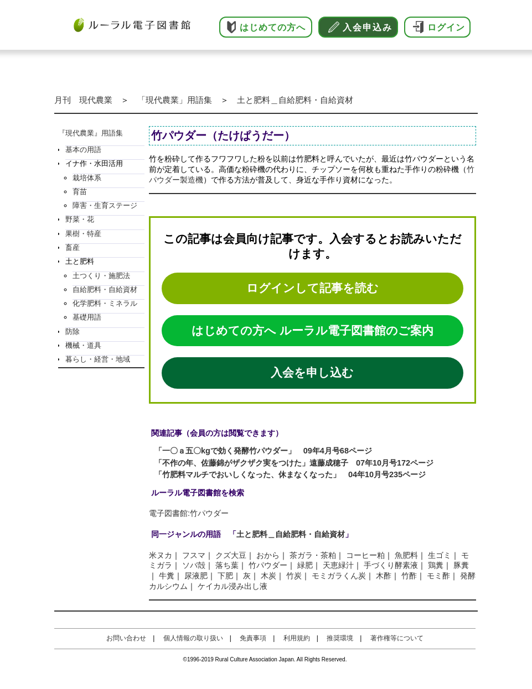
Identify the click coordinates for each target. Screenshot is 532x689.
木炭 (268, 575)
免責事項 (253, 638)
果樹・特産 (83, 233)
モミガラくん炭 (339, 575)
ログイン (446, 27)
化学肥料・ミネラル (105, 303)
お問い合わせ (126, 638)
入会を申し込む (312, 372)
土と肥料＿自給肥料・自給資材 (295, 100)
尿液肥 (196, 575)
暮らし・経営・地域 (97, 359)
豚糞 (461, 565)
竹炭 (294, 575)
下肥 (225, 575)
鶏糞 (435, 565)
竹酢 (409, 575)
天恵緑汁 (338, 565)
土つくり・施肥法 (101, 276)
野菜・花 (79, 219)
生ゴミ (439, 555)
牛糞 (166, 575)
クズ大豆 (230, 555)
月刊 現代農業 (83, 100)
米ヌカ (160, 555)
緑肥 (305, 565)
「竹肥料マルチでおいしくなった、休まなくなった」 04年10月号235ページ (290, 474)
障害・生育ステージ (105, 205)
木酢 (383, 575)
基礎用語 (87, 317)
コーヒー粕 (365, 555)
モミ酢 (438, 575)
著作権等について (396, 638)
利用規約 (296, 638)
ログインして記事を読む (312, 287)
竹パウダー (268, 565)
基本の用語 (83, 149)
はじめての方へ (273, 27)
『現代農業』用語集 (90, 133)
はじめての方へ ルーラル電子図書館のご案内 (312, 330)
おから (268, 555)
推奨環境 (340, 638)
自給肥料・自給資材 (105, 289)
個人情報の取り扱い (193, 638)
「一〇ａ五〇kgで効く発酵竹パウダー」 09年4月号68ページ (263, 450)
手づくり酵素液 (391, 565)
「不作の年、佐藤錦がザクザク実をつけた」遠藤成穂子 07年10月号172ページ (293, 462)
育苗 (80, 191)
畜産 (72, 247)
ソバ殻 (193, 565)
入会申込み (367, 27)
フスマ (193, 555)
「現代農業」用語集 (174, 100)
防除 (72, 331)
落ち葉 (227, 565)
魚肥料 (406, 555)
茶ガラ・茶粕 (313, 555)
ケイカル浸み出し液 (232, 586)
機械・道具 (83, 345)
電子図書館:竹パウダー (189, 513)
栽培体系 (87, 178)
